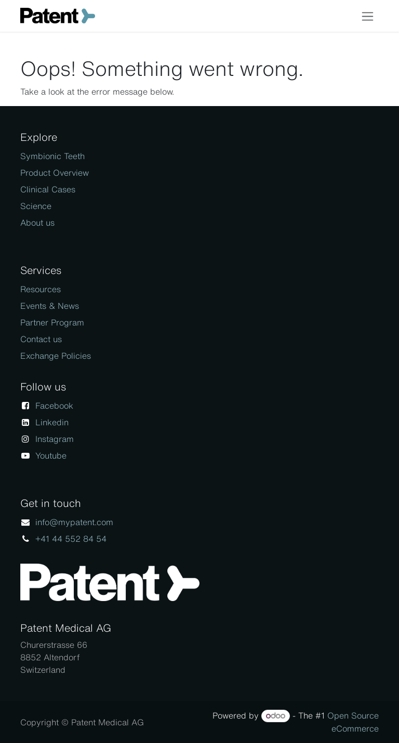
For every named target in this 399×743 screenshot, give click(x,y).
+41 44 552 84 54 (71, 538)
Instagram (54, 439)
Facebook (54, 405)
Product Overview (54, 172)
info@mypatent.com (74, 522)
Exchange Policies (55, 355)
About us (37, 222)
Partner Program (52, 322)
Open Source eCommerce (353, 722)
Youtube (50, 455)
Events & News (49, 305)
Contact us (41, 339)
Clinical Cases (47, 189)
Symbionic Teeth (52, 156)
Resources (40, 289)
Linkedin (52, 422)
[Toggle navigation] (367, 16)
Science (35, 206)
